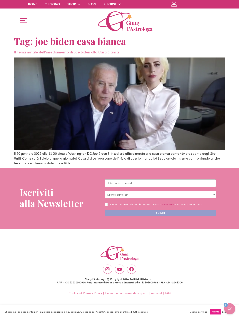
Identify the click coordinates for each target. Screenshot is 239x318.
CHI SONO (52, 4)
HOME (32, 4)
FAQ (168, 293)
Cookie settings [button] (198, 311)
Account (156, 293)
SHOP (73, 4)
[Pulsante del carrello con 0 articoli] (229, 308)
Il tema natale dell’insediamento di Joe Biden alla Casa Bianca (66, 52)
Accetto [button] (215, 311)
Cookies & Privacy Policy (85, 293)
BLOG (92, 4)
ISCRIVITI (160, 212)
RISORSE (112, 4)
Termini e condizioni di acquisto (126, 293)
